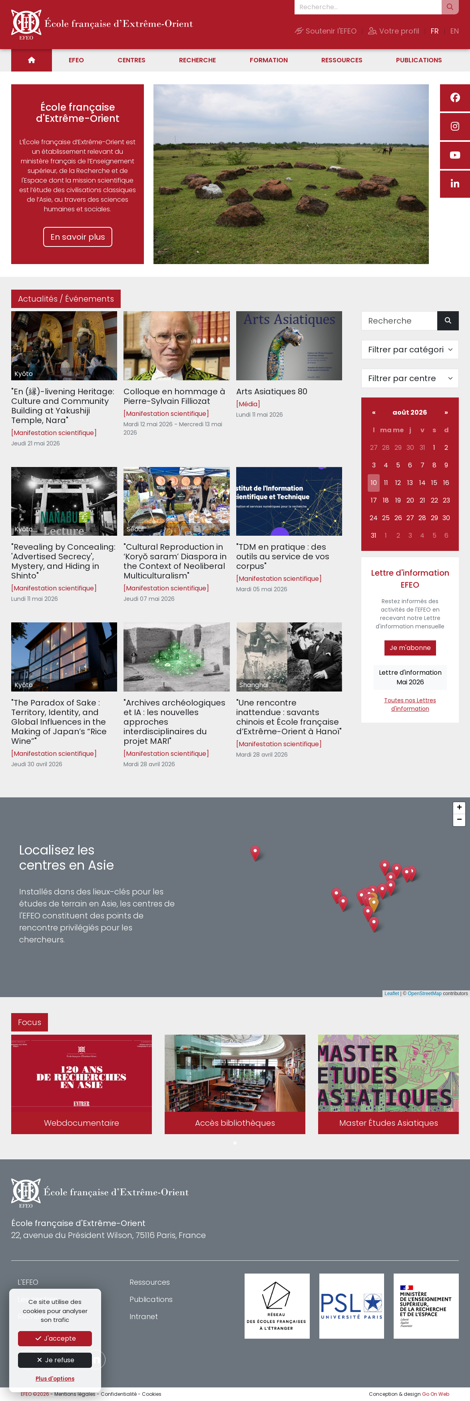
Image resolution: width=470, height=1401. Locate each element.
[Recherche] (399, 320)
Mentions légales (75, 1394)
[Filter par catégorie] (410, 349)
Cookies (151, 1394)
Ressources (341, 60)
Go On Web (435, 1394)
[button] (374, 905)
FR (435, 31)
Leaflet (391, 993)
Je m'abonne (410, 647)
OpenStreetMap (425, 993)
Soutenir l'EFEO (325, 31)
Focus (29, 1022)
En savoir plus (77, 236)
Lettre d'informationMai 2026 (410, 677)
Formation (269, 60)
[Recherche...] (368, 7)
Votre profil (393, 31)
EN (454, 31)
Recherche (197, 60)
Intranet (143, 1317)
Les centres (38, 1299)
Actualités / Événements (66, 298)
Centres (131, 60)
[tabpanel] (81, 1086)
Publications (419, 60)
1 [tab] (235, 1143)
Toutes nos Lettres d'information (410, 704)
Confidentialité (119, 1394)
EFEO (76, 60)
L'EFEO (28, 1282)
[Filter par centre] (410, 378)
